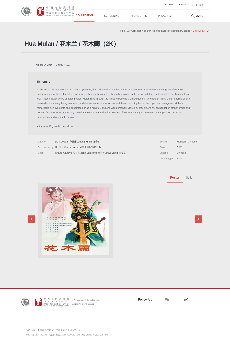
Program (165, 16)
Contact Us (184, 5)
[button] (31, 219)
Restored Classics (180, 31)
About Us (169, 5)
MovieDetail (199, 31)
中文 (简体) (200, 5)
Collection (84, 15)
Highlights (139, 16)
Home (122, 31)
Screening (112, 16)
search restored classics (156, 31)
